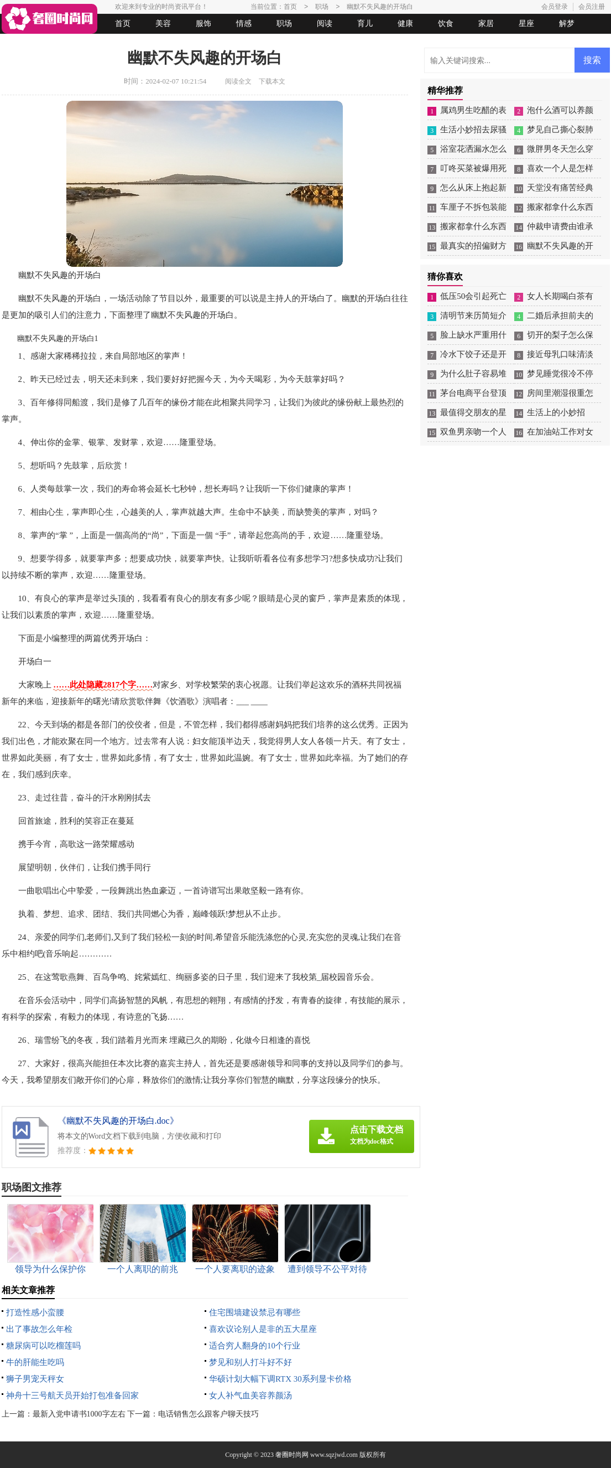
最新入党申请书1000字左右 (79, 1414)
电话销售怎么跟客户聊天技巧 (208, 1414)
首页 (122, 23)
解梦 (567, 23)
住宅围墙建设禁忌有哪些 (254, 1312)
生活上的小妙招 (556, 412)
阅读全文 (238, 81)
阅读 (324, 23)
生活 (23, 43)
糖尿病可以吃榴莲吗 (43, 1345)
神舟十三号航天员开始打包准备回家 (72, 1395)
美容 (163, 23)
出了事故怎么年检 (39, 1329)
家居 (486, 23)
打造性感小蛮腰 (35, 1312)
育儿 (365, 23)
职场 (284, 23)
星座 (526, 23)
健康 (405, 23)
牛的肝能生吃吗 (35, 1362)
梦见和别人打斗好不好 (250, 1362)
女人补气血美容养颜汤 (250, 1395)
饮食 (445, 23)
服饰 (203, 23)
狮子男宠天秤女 (35, 1378)
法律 (104, 43)
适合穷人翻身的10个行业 (254, 1345)
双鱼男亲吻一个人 (473, 431)
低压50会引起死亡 (473, 296)
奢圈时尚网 (292, 1455)
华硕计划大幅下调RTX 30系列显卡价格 (280, 1378)
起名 (144, 43)
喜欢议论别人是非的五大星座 (263, 1329)
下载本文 (272, 81)
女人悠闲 (63, 43)
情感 (244, 23)
